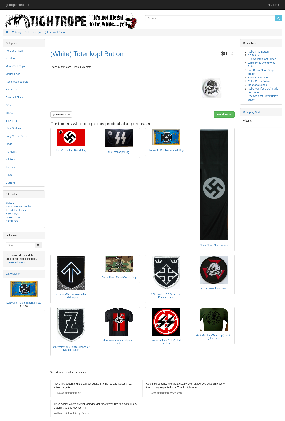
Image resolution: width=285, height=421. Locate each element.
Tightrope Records (16, 5)
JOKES (10, 202)
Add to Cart (224, 114)
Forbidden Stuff (14, 50)
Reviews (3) (61, 114)
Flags (9, 143)
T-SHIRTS (12, 120)
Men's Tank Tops (15, 66)
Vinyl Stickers (13, 128)
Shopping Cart (251, 112)
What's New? (13, 273)
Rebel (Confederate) (17, 81)
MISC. (9, 112)
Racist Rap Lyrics (16, 210)
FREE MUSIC (14, 217)
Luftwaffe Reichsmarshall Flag (23, 302)
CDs (8, 105)
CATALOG (12, 221)
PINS (9, 175)
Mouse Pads (13, 74)
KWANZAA (12, 213)
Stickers (10, 159)
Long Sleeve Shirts (17, 136)
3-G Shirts (11, 89)
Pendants (11, 151)
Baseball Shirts (14, 97)
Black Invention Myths (18, 206)
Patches (10, 167)
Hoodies (10, 58)
